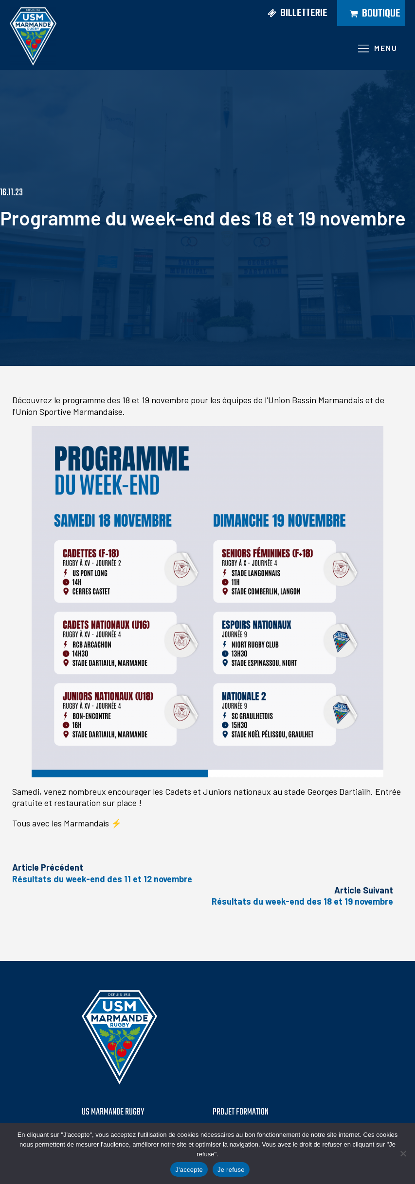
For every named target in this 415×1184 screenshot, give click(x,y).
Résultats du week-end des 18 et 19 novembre (302, 901)
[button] (294, 13)
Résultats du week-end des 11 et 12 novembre (102, 879)
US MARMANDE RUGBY (113, 1112)
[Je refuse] (403, 1153)
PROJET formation (241, 1112)
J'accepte (189, 1169)
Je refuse (231, 1169)
